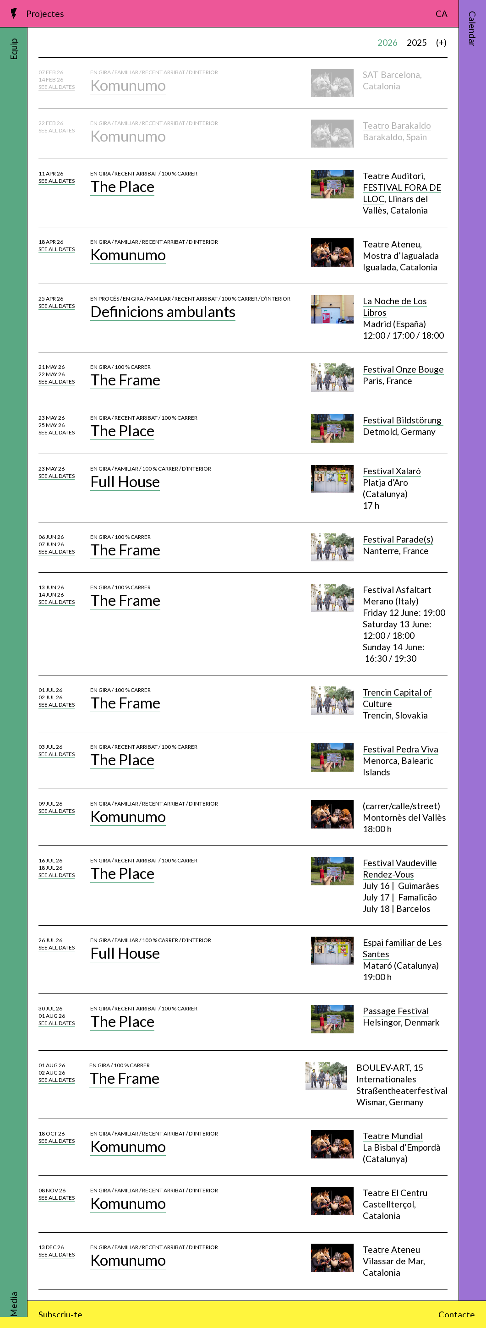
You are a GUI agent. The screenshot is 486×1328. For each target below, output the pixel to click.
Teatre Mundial (393, 1135)
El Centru (410, 1192)
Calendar (472, 28)
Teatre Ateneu (391, 1249)
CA (442, 13)
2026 (387, 42)
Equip (13, 49)
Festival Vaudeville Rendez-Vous (400, 868)
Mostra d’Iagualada (401, 255)
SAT (371, 74)
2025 (417, 42)
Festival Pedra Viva (400, 749)
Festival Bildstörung (403, 420)
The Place (122, 186)
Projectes (45, 13)
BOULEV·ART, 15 (389, 1067)
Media (13, 1304)
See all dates (56, 86)
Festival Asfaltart (397, 589)
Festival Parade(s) (398, 539)
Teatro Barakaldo (397, 125)
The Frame (125, 379)
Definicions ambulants (162, 311)
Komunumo (128, 85)
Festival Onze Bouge (403, 369)
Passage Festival (396, 1010)
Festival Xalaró (392, 471)
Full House (125, 481)
